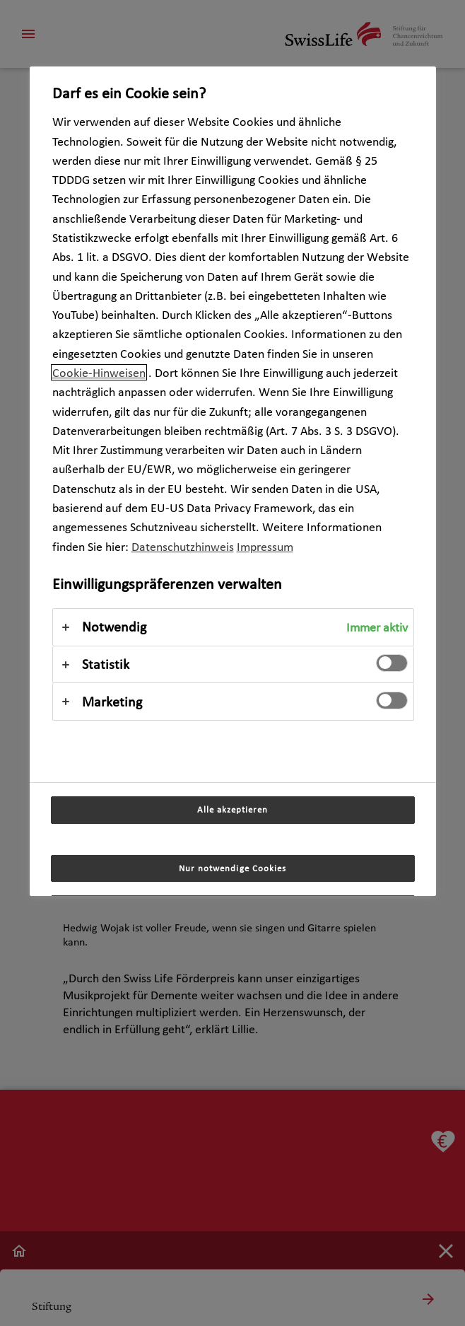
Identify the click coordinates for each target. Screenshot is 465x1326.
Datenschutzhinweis (182, 546)
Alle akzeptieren (232, 809)
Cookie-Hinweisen (99, 372)
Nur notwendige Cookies (232, 868)
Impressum (265, 546)
